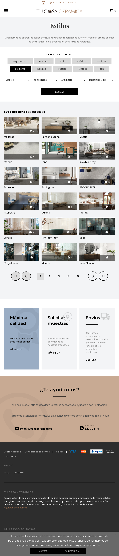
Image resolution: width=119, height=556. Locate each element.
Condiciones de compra (37, 451)
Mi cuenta (11, 456)
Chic (62, 61)
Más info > (16, 349)
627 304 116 (92, 429)
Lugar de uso (97, 80)
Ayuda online (55, 2)
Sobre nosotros (12, 451)
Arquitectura (20, 61)
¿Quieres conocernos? (16, 507)
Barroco (43, 61)
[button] (5, 10)
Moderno (20, 68)
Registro (59, 451)
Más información (71, 551)
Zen (102, 68)
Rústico (62, 68)
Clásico (81, 61)
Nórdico (41, 68)
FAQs (7, 472)
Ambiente (66, 80)
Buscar (59, 92)
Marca (10, 80)
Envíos (93, 317)
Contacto (19, 472)
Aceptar (43, 551)
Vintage (83, 68)
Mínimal (102, 61)
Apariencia (40, 80)
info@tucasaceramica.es (36, 429)
